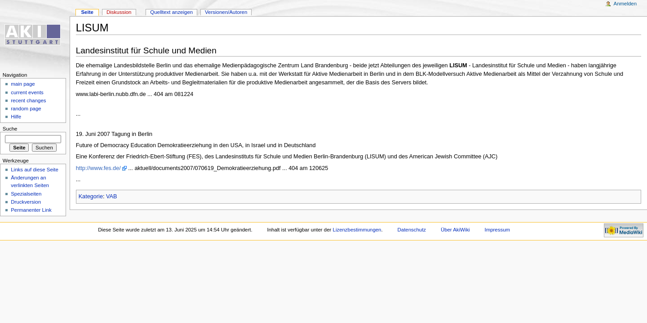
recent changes (28, 100)
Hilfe (16, 116)
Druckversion (26, 202)
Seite (87, 12)
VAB (111, 196)
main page (23, 84)
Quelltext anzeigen (171, 12)
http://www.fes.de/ (98, 168)
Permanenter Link (31, 210)
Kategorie (91, 196)
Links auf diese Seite (34, 169)
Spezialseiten (26, 193)
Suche (10, 128)
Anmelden (625, 3)
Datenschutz (412, 229)
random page (26, 108)
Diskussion (118, 12)
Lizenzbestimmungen (357, 229)
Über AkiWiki (455, 229)
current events (27, 92)
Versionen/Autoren (226, 12)
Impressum (497, 229)
